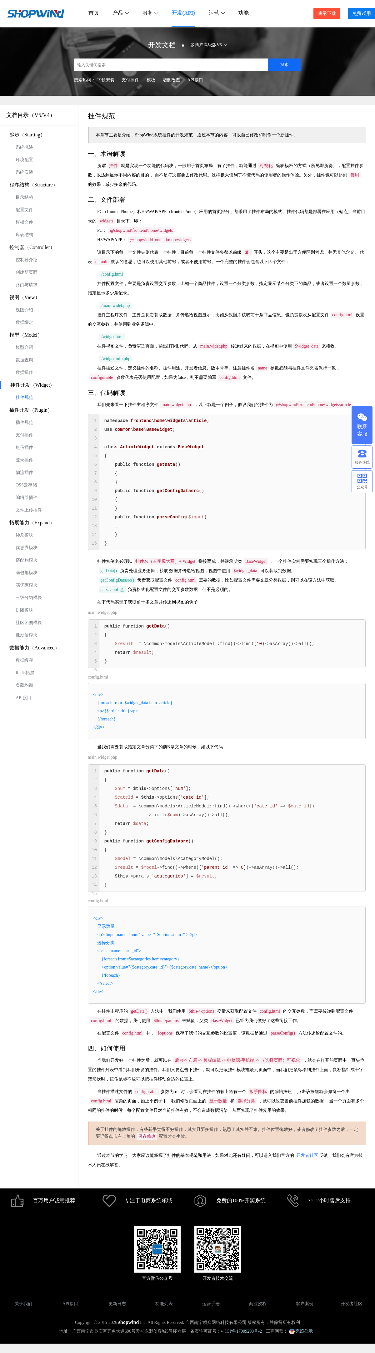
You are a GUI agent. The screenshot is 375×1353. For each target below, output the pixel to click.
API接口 (195, 80)
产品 (120, 13)
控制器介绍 (27, 259)
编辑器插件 (27, 497)
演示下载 (327, 13)
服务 (150, 13)
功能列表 (164, 1303)
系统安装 (24, 172)
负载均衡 (24, 685)
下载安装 (105, 80)
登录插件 (24, 460)
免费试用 (361, 13)
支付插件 (130, 80)
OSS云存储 (26, 485)
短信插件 (24, 447)
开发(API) (183, 13)
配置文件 (24, 209)
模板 (151, 80)
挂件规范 (24, 397)
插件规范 (24, 422)
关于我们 (23, 1303)
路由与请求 (27, 284)
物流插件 (24, 472)
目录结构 (24, 197)
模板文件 (24, 222)
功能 (243, 13)
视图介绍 (24, 310)
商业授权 (258, 1303)
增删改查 (171, 80)
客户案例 (304, 1303)
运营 (216, 13)
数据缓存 (24, 660)
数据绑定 (24, 322)
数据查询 (24, 360)
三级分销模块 (29, 597)
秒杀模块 (24, 535)
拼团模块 (24, 610)
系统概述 (24, 147)
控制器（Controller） (32, 247)
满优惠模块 (27, 585)
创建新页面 (27, 272)
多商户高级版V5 (208, 45)
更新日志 (117, 1303)
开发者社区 (307, 1155)
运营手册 (211, 1303)
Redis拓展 (25, 672)
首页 (93, 13)
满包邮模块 (27, 572)
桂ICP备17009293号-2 (241, 1331)
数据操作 (24, 372)
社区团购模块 (29, 622)
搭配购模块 (27, 560)
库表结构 (24, 234)
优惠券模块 (27, 547)
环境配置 (24, 159)
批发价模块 (27, 635)
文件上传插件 (29, 510)
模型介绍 (24, 347)
